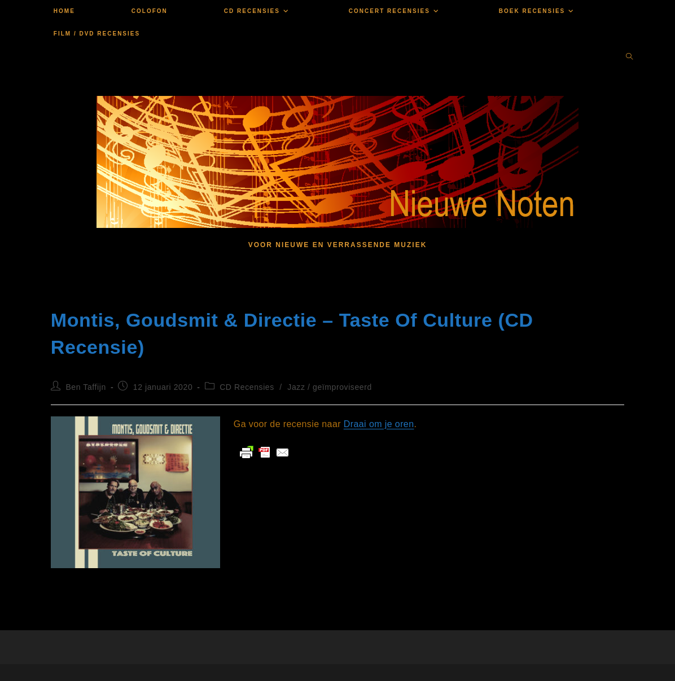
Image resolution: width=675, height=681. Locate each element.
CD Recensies (247, 387)
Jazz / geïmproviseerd (329, 387)
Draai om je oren (379, 424)
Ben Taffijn (85, 387)
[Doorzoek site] (629, 57)
